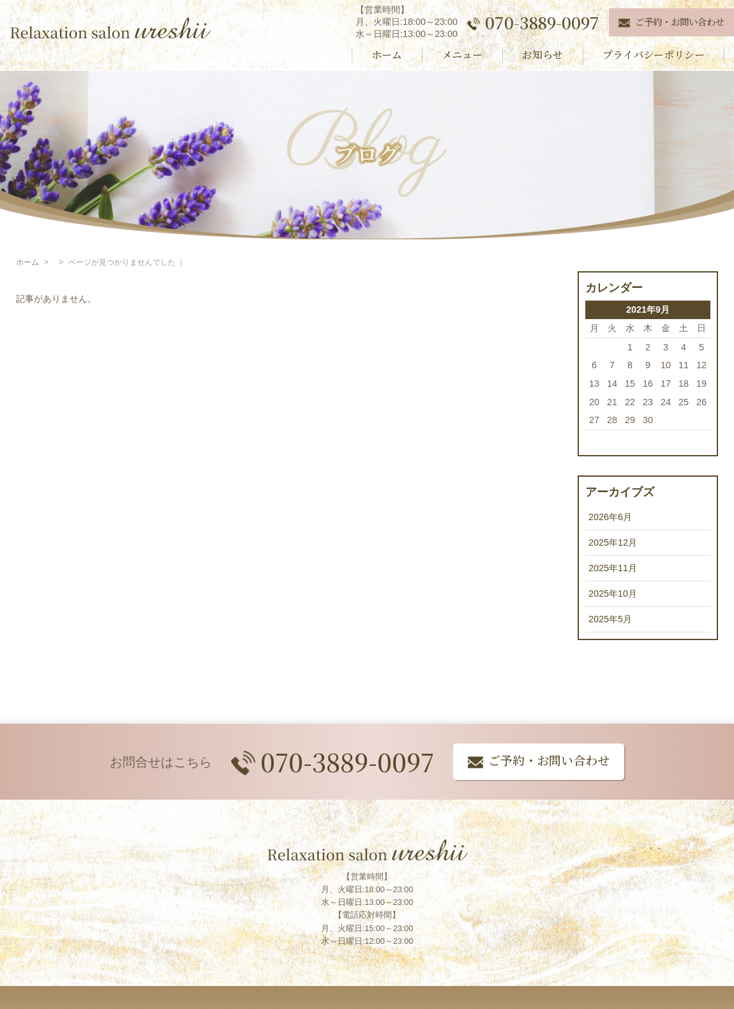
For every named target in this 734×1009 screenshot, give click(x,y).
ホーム (386, 54)
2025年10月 (612, 593)
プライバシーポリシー (654, 54)
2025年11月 (612, 568)
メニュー (462, 54)
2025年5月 (610, 619)
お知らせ (542, 54)
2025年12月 (612, 542)
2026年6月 (610, 517)
